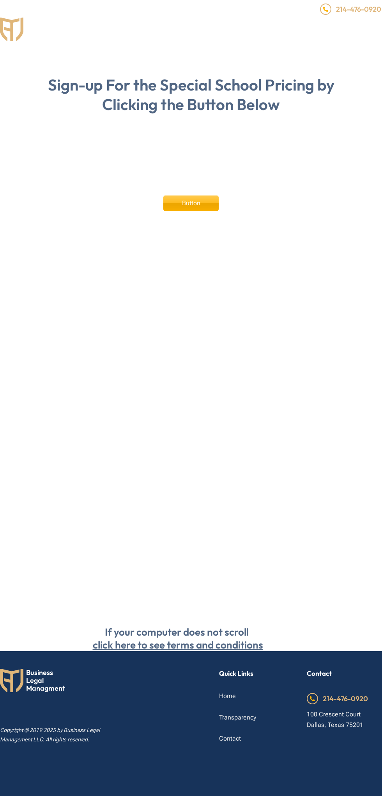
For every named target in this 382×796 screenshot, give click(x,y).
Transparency (237, 717)
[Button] (191, 203)
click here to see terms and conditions (178, 644)
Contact (230, 738)
